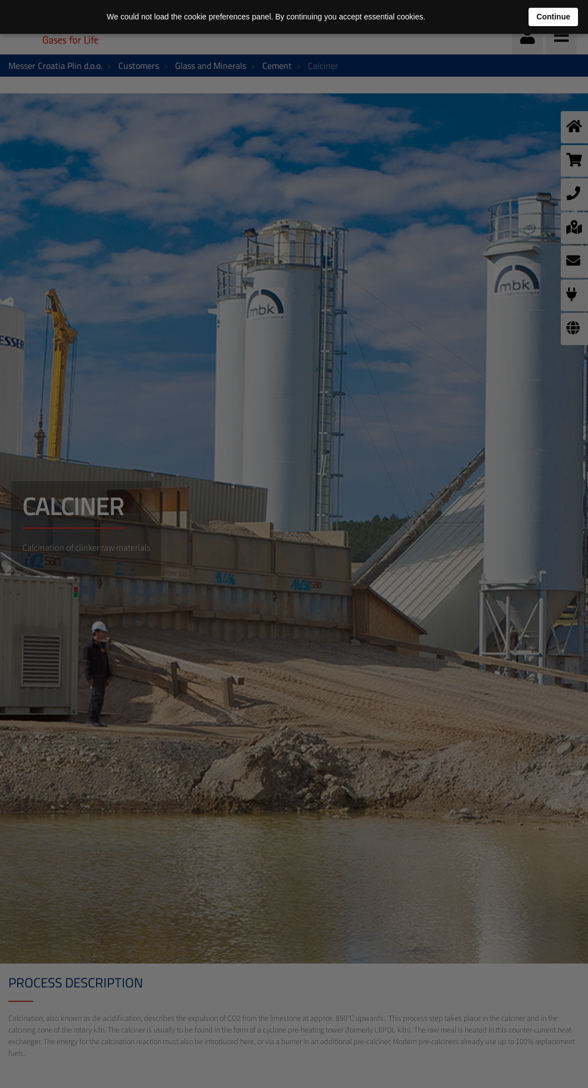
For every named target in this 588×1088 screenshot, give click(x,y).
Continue (553, 16)
